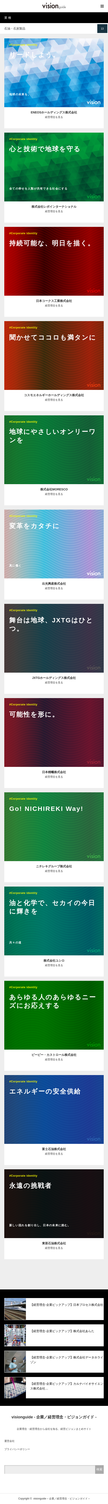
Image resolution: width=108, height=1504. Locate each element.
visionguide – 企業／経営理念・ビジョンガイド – (61, 1498)
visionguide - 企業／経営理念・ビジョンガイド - (53, 1417)
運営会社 (9, 1441)
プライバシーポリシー (17, 1449)
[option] (54, 1309)
